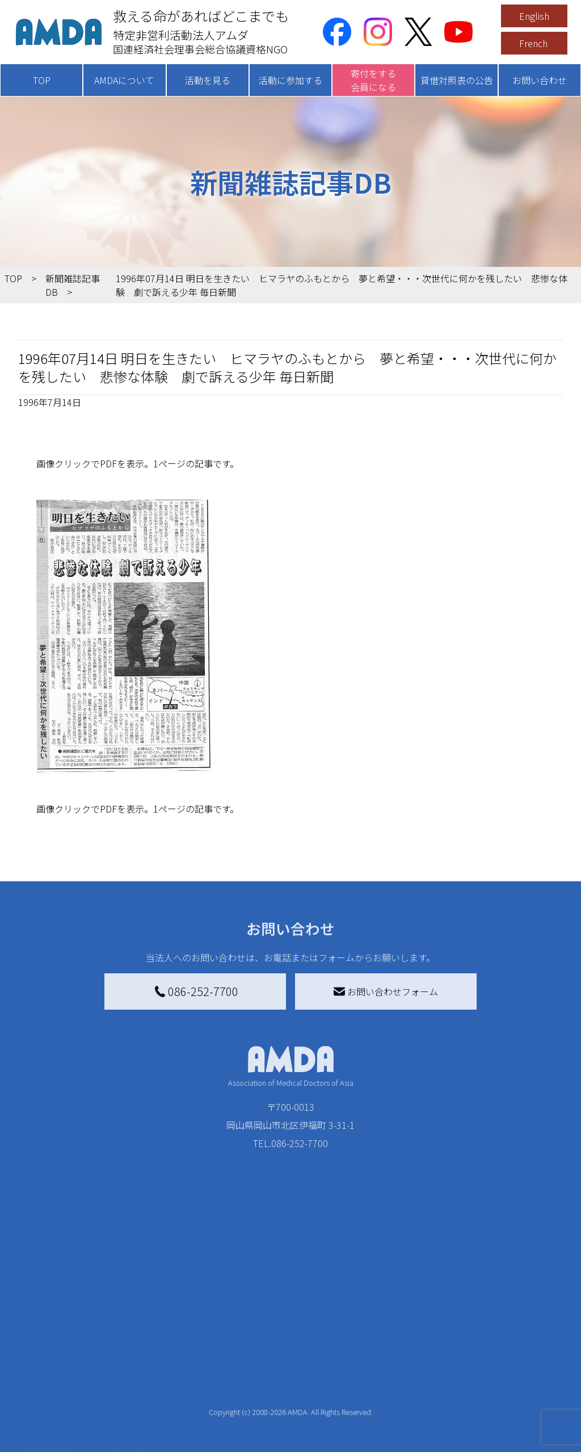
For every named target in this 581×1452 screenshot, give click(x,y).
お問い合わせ (539, 80)
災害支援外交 (381, 1304)
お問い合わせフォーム (386, 991)
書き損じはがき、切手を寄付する (282, 1360)
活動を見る (207, 80)
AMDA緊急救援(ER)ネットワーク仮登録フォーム (154, 1428)
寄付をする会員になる (373, 80)
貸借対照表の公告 (456, 80)
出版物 (38, 1381)
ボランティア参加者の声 (151, 1404)
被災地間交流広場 (383, 1281)
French (533, 43)
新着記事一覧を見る (142, 1304)
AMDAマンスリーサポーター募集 (281, 1328)
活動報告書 (47, 1344)
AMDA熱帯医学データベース (55, 1406)
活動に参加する (290, 80)
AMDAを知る (43, 1304)
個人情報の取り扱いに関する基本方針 (515, 1369)
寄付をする (244, 1281)
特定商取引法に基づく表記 (515, 1310)
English (534, 16)
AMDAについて (124, 80)
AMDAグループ (55, 1326)
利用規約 (488, 1340)
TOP (41, 80)
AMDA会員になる (262, 1304)
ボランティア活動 (138, 1385)
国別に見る (124, 1322)
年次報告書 (47, 1431)
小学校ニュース (56, 1363)
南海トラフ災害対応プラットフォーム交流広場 (408, 1328)
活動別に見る (129, 1340)
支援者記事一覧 (260, 1435)
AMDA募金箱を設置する (276, 1385)
